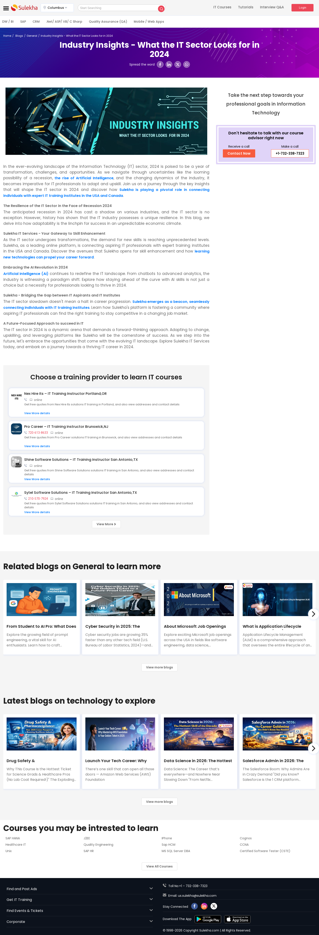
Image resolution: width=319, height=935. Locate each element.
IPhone (167, 838)
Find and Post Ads (80, 888)
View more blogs (159, 667)
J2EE (87, 838)
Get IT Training (80, 899)
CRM (36, 21)
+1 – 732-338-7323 (193, 886)
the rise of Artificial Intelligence (84, 178)
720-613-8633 (38, 432)
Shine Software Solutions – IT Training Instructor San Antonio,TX (81, 459)
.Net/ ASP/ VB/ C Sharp (64, 21)
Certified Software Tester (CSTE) (265, 851)
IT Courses (222, 7)
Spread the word (142, 64)
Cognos (246, 838)
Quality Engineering (98, 844)
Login (302, 7)
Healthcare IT (16, 844)
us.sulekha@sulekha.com (197, 895)
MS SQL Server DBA (176, 851)
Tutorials (245, 7)
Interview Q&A (272, 7)
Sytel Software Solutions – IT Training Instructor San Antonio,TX (80, 492)
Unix (9, 851)
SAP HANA (13, 838)
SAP (23, 21)
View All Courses (159, 866)
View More (106, 524)
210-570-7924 (38, 498)
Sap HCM (168, 844)
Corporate (80, 921)
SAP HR (89, 851)
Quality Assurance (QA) (108, 21)
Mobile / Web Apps (149, 21)
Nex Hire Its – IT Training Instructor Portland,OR (65, 393)
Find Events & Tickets (80, 910)
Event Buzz (24, 7)
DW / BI (8, 21)
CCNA (244, 844)
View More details (37, 413)
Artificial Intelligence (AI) (25, 273)
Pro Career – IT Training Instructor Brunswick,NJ (66, 426)
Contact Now (239, 153)
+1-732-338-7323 (290, 153)
